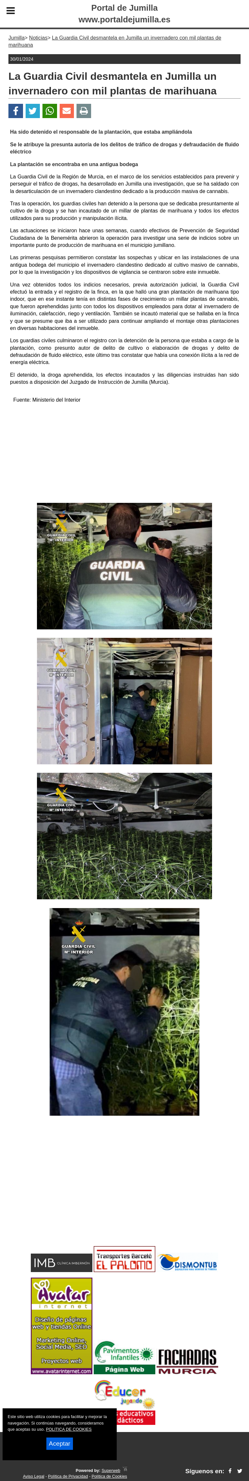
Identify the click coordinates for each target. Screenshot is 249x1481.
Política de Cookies (109, 1476)
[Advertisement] (124, 454)
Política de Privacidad (68, 1476)
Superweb (110, 1470)
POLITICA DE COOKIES (69, 1429)
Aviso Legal (33, 1476)
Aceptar (59, 1443)
